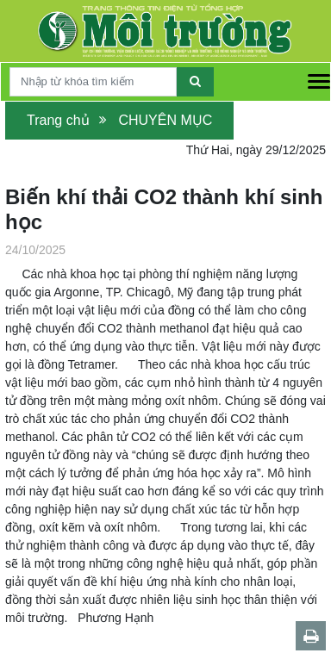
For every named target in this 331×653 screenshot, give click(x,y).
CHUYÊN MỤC (165, 120)
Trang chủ (58, 120)
